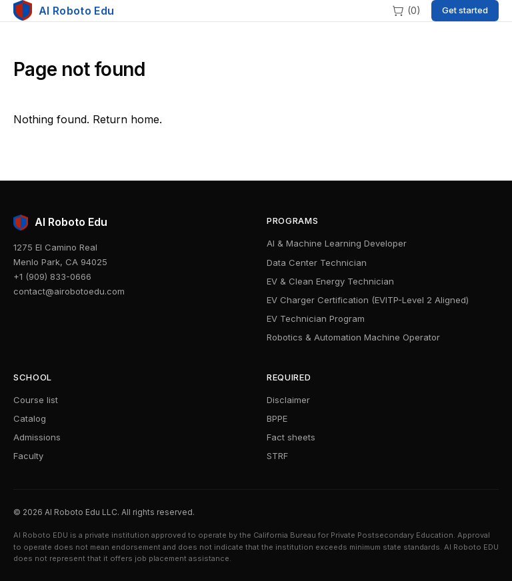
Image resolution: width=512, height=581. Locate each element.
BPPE (277, 418)
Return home (126, 119)
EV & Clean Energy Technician (330, 281)
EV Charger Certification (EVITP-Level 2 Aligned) (368, 299)
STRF (277, 455)
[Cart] (406, 10)
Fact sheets (291, 437)
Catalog (29, 418)
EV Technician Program (316, 318)
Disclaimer (288, 399)
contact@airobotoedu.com (69, 291)
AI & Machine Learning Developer (337, 243)
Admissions (37, 437)
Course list (35, 399)
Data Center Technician (317, 262)
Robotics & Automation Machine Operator (353, 337)
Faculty (28, 455)
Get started (465, 10)
